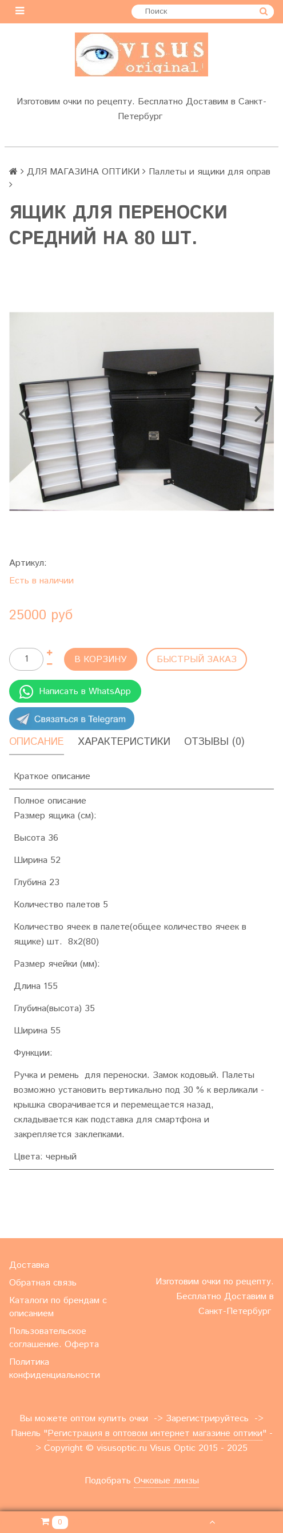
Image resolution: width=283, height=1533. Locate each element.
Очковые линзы (166, 1480)
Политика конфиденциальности (54, 1369)
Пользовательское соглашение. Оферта (54, 1338)
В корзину (100, 659)
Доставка (29, 1265)
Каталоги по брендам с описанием (58, 1307)
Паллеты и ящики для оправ (209, 172)
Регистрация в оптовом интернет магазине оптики (154, 1433)
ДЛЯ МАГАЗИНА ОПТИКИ (83, 172)
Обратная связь (43, 1282)
